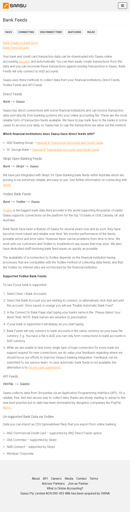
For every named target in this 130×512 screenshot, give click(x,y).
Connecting (26, 32)
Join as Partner (78, 483)
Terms (94, 478)
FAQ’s (8, 32)
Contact (81, 478)
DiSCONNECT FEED (51, 32)
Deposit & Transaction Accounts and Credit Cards (70, 143)
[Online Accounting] (14, 6)
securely (24, 61)
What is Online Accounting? (65, 488)
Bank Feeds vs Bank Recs (20, 43)
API (45, 478)
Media (69, 478)
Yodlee (7, 210)
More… (7, 407)
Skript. (7, 185)
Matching (74, 32)
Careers (56, 478)
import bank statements (44, 367)
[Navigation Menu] (122, 5)
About (36, 478)
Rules (91, 32)
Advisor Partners (53, 483)
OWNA (105, 493)
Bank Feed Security (16, 47)
